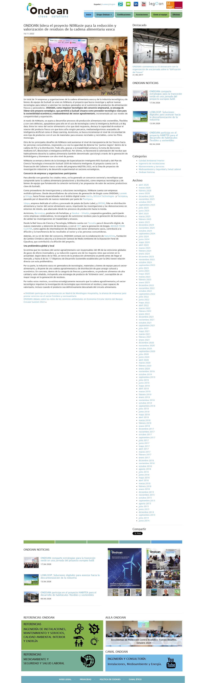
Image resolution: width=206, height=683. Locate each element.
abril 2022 (144, 305)
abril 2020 (144, 360)
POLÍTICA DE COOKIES (110, 679)
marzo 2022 (144, 308)
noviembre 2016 (147, 463)
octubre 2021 (145, 322)
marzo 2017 (144, 452)
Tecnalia (92, 223)
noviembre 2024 (147, 228)
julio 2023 (144, 268)
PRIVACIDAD (85, 679)
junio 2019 (144, 383)
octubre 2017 (145, 434)
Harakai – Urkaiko (80, 213)
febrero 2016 (145, 486)
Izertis (89, 196)
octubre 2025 (145, 202)
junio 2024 (144, 239)
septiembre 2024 (147, 233)
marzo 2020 (144, 362)
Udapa (27, 203)
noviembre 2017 (147, 431)
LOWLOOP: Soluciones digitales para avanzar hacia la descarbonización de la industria (165, 116)
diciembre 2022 (146, 285)
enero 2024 (144, 253)
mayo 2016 (144, 477)
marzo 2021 (144, 334)
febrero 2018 (145, 423)
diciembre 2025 (146, 196)
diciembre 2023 (146, 256)
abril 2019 (144, 388)
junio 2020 (144, 357)
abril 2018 (144, 417)
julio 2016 (144, 472)
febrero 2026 (145, 190)
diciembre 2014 (146, 512)
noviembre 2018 (147, 400)
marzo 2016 (144, 483)
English (112, 4)
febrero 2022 (145, 311)
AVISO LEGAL (65, 679)
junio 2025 (144, 210)
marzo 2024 (144, 248)
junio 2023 (144, 271)
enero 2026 (144, 193)
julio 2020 (144, 354)
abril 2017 (144, 449)
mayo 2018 (144, 414)
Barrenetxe (40, 213)
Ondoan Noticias (147, 172)
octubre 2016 (145, 466)
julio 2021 (144, 328)
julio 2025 (144, 207)
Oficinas (176, 15)
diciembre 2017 (146, 428)
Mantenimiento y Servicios (151, 166)
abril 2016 (144, 480)
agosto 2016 (145, 469)
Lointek (123, 193)
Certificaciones (124, 15)
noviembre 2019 (147, 371)
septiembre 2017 (147, 437)
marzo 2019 (144, 391)
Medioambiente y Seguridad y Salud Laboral (160, 169)
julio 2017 (144, 440)
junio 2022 (144, 299)
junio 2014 (144, 520)
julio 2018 (144, 408)
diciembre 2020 (146, 342)
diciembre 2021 (146, 317)
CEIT (79, 226)
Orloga (28, 196)
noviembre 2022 (147, 288)
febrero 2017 (145, 454)
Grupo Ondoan (104, 15)
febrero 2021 (145, 337)
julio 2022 (144, 296)
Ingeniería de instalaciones (152, 163)
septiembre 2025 (147, 205)
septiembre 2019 (147, 377)
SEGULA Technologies (103, 196)
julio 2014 (144, 518)
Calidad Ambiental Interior (151, 160)
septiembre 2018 (147, 406)
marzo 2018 (144, 420)
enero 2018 (144, 426)
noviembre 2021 (147, 319)
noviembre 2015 (147, 495)
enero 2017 (144, 457)
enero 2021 (144, 340)
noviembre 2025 (147, 199)
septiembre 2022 (147, 294)
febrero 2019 (145, 394)
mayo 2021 (144, 331)
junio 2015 (144, 509)
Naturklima (109, 236)
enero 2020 (144, 368)
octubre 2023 (145, 262)
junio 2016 (144, 474)
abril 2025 (144, 213)
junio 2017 (144, 443)
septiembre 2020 (147, 351)
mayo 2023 (144, 274)
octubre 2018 (145, 403)
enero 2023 (144, 282)
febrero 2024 (145, 250)
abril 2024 (144, 245)
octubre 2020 (145, 348)
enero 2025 (144, 222)
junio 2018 (144, 411)
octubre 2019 (145, 374)
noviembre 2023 (147, 259)
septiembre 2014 (147, 515)
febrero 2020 (145, 365)
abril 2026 (144, 185)
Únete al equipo (160, 15)
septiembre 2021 (147, 325)
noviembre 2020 (147, 345)
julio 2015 (144, 506)
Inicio (88, 15)
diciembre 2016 (146, 460)
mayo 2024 (144, 242)
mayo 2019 (144, 385)
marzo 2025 (144, 216)
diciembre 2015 (146, 492)
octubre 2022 (145, 291)
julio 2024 (144, 236)
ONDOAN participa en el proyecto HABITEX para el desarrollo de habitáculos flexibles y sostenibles (164, 136)
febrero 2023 (145, 279)
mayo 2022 (144, 302)
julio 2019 (144, 380)
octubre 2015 (145, 497)
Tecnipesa (122, 196)
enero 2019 (144, 397)
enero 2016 (144, 489)
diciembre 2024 (146, 225)
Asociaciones (142, 15)
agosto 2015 (145, 503)
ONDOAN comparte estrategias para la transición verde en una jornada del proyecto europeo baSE (166, 95)
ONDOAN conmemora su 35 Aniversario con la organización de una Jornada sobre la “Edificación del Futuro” (157, 69)
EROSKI (101, 203)
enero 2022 (144, 314)
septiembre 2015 (147, 500)
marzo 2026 (144, 187)
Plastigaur (87, 199)
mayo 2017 (144, 446)
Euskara (105, 4)
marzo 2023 (144, 276)
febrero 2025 (145, 219)
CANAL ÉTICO (135, 679)
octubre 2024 (145, 231)
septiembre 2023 (147, 265)
